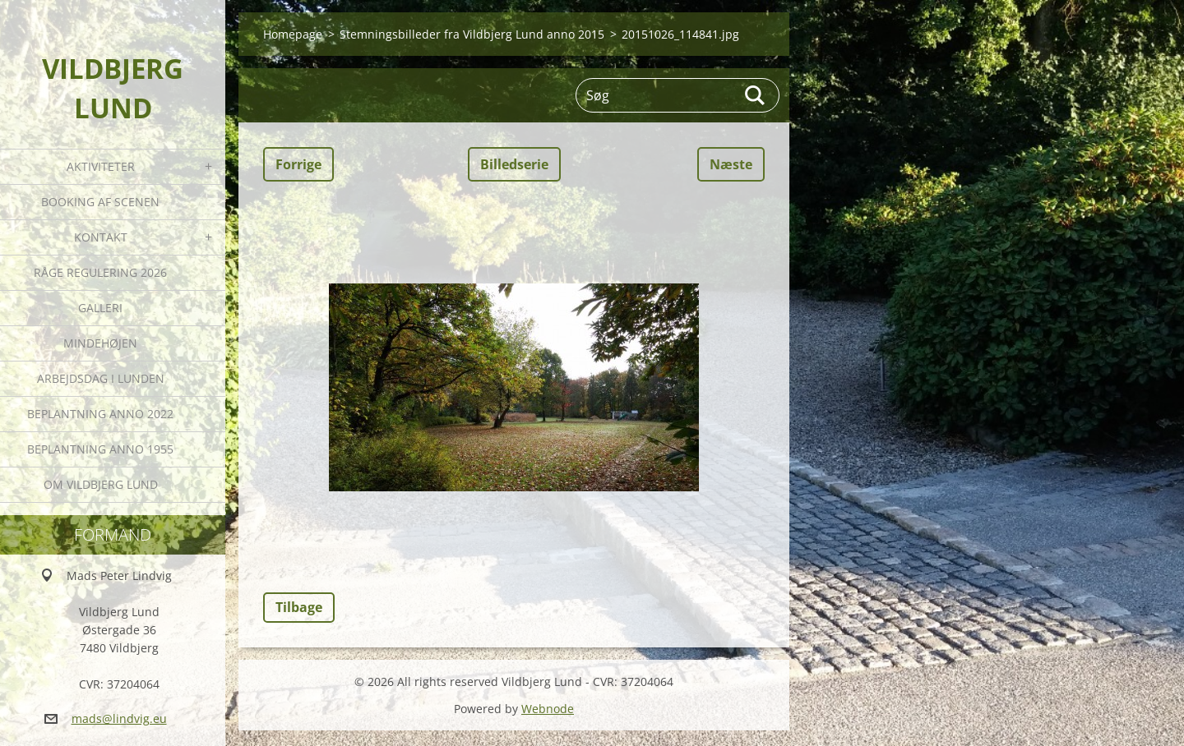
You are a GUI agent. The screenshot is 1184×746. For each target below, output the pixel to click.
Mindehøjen (100, 343)
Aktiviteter (101, 166)
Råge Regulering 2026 (100, 272)
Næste (731, 164)
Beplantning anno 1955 (100, 449)
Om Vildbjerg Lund (101, 484)
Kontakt (100, 237)
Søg (755, 95)
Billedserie (514, 164)
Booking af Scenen (100, 202)
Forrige (298, 164)
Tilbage (298, 607)
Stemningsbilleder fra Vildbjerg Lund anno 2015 (472, 34)
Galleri (100, 307)
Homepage (292, 34)
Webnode (547, 708)
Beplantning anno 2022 (100, 413)
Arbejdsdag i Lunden (100, 378)
